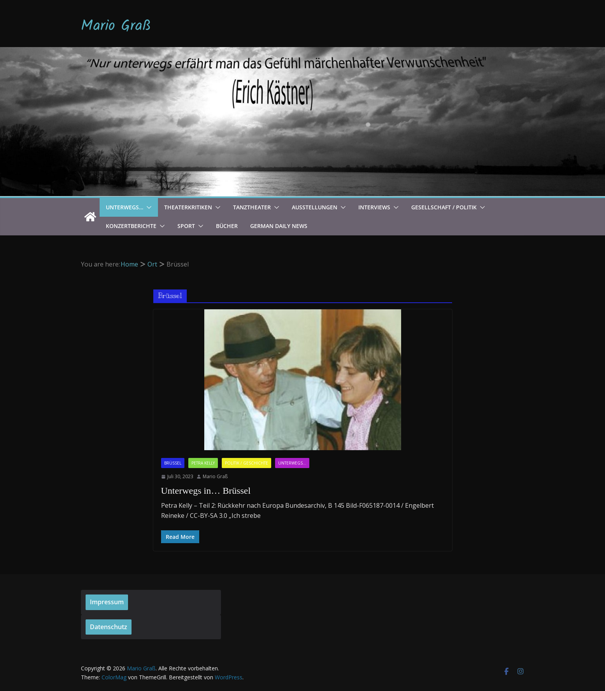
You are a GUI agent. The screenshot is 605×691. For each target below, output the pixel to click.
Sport (186, 226)
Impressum (107, 602)
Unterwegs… (124, 207)
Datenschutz (108, 627)
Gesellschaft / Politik (444, 207)
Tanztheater (252, 207)
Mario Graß (116, 26)
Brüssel (172, 463)
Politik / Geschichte (246, 463)
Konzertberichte (131, 226)
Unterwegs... (292, 463)
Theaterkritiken (188, 207)
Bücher (227, 226)
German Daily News (278, 226)
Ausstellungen (314, 207)
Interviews (374, 207)
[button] (147, 207)
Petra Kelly (203, 463)
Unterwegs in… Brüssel (206, 491)
